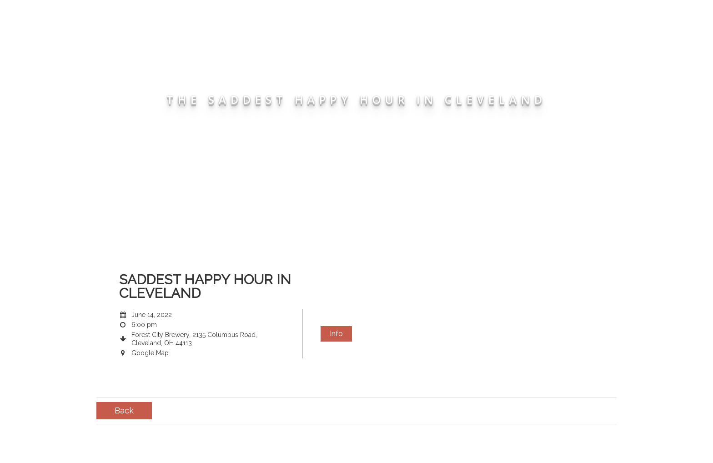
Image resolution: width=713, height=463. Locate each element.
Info (336, 333)
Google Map (150, 353)
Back (124, 410)
